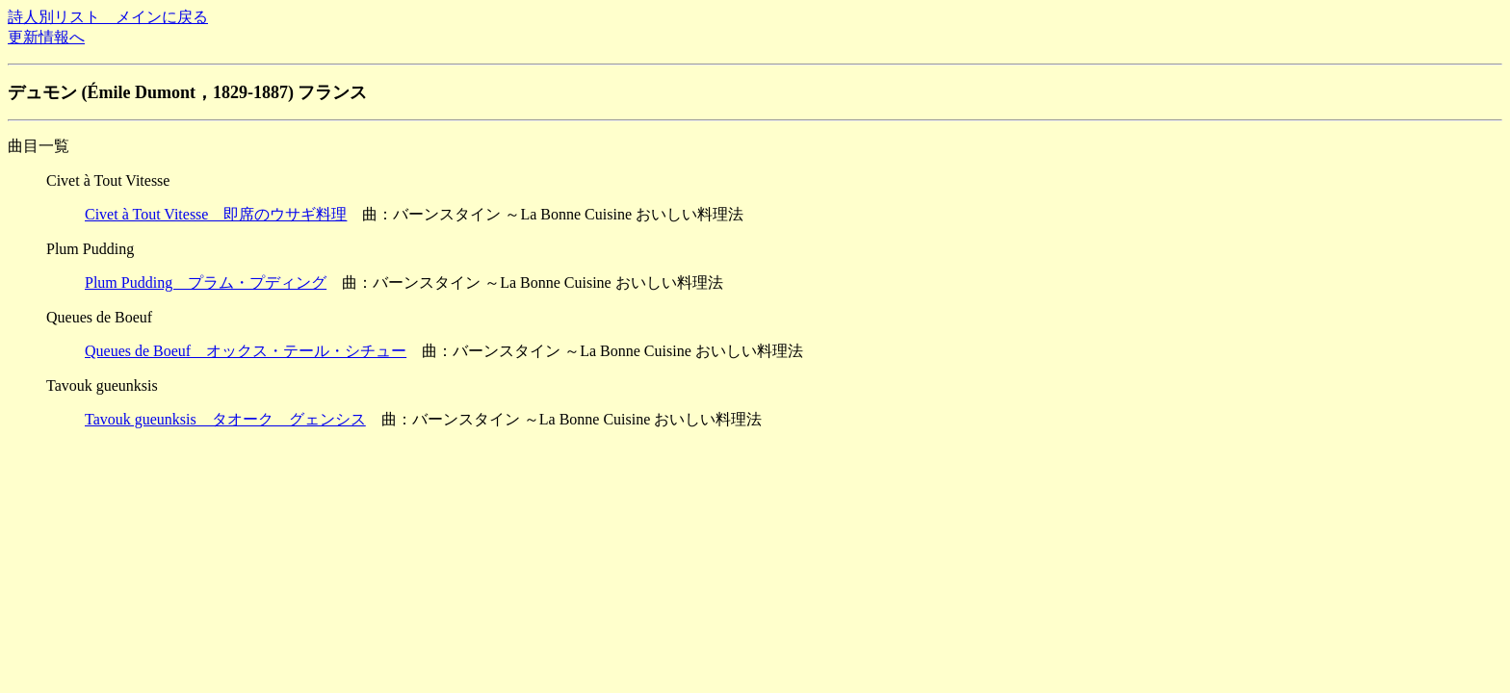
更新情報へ (46, 37)
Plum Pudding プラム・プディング (205, 282)
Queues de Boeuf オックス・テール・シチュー (245, 351)
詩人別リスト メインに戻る (108, 17)
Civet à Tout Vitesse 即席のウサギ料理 (216, 214)
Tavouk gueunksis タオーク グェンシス (225, 419)
